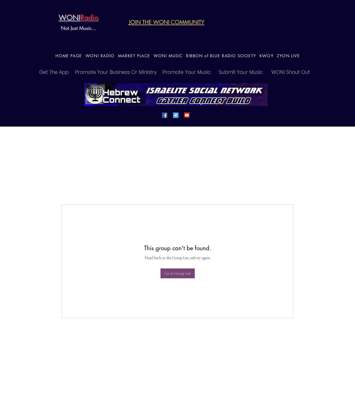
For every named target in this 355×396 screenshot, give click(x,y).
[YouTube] (187, 115)
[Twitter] (175, 115)
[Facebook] (164, 115)
